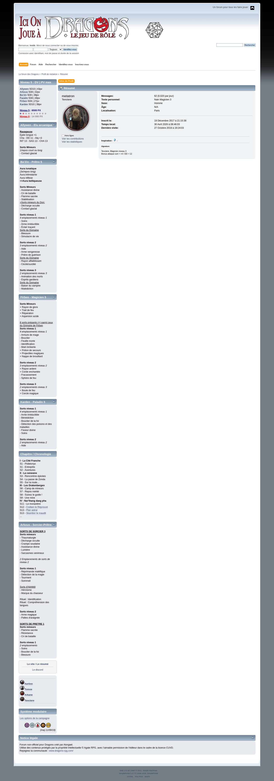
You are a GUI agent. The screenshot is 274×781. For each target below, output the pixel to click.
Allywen (24, 89)
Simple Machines (150, 770)
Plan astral (31, 510)
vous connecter (52, 45)
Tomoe (28, 689)
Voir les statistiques (72, 141)
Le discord (37, 669)
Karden (24, 104)
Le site (31, 664)
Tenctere (29, 700)
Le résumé (42, 664)
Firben (23, 101)
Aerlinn (29, 684)
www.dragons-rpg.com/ (61, 750)
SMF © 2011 (136, 770)
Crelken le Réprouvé (37, 507)
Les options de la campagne (34, 718)
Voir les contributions (73, 138)
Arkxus (24, 92)
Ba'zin (23, 95)
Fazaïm (24, 98)
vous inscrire (72, 45)
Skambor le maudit (36, 513)
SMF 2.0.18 (125, 770)
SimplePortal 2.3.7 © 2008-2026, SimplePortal (138, 773)
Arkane (29, 695)
